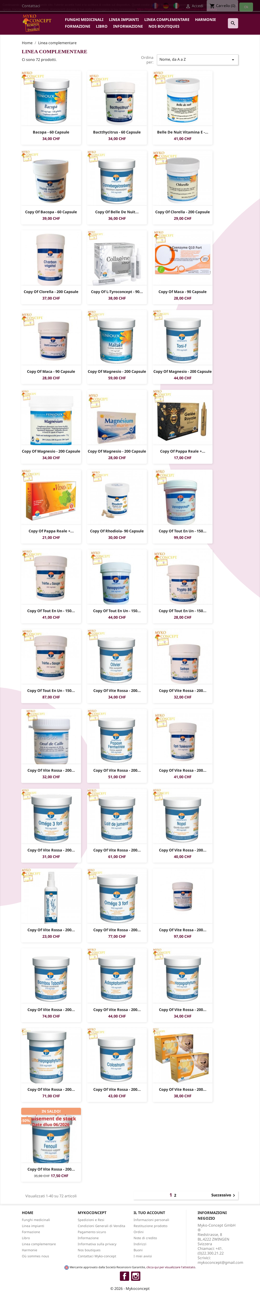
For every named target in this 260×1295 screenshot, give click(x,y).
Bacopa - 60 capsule (51, 132)
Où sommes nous (35, 1256)
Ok (246, 7)
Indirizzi (140, 1244)
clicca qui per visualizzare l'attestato (170, 1267)
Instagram (135, 1276)
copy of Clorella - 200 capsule (182, 211)
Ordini (139, 1232)
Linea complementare (166, 19)
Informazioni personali (151, 1220)
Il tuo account (149, 1212)
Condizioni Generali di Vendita (101, 1226)
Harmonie (205, 19)
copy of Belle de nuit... (117, 211)
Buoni (138, 1250)
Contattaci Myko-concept (97, 1256)
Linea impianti (124, 19)
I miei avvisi (143, 1256)
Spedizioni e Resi (91, 1220)
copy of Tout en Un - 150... (182, 531)
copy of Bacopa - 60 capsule (51, 211)
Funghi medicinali (84, 19)
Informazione (128, 26)
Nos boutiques (164, 26)
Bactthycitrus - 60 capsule (117, 132)
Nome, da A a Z (197, 60)
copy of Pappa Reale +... (182, 451)
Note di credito (145, 1238)
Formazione (77, 26)
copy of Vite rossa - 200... (117, 690)
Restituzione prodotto (150, 1226)
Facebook (124, 1276)
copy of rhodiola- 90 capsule (117, 531)
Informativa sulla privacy (97, 1244)
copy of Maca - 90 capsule (183, 291)
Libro (102, 26)
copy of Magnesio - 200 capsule (117, 371)
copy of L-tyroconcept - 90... (117, 291)
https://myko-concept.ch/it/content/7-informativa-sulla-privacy (177, 9)
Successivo (224, 1195)
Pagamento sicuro (92, 1232)
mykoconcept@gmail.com (220, 1262)
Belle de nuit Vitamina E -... (182, 132)
